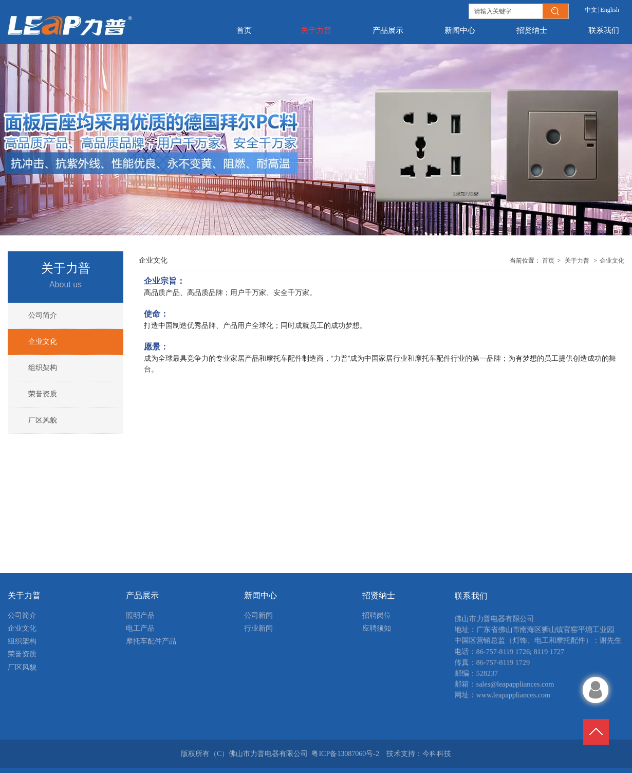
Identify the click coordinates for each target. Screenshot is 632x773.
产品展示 (142, 595)
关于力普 (577, 260)
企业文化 (612, 260)
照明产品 (140, 615)
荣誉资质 (22, 654)
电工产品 (140, 628)
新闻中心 (260, 595)
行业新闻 (258, 628)
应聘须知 (376, 628)
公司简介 (22, 615)
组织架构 (22, 641)
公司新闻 (258, 615)
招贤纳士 (378, 595)
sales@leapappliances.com (510, 690)
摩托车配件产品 (151, 641)
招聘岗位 (376, 615)
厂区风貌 (22, 667)
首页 (548, 260)
